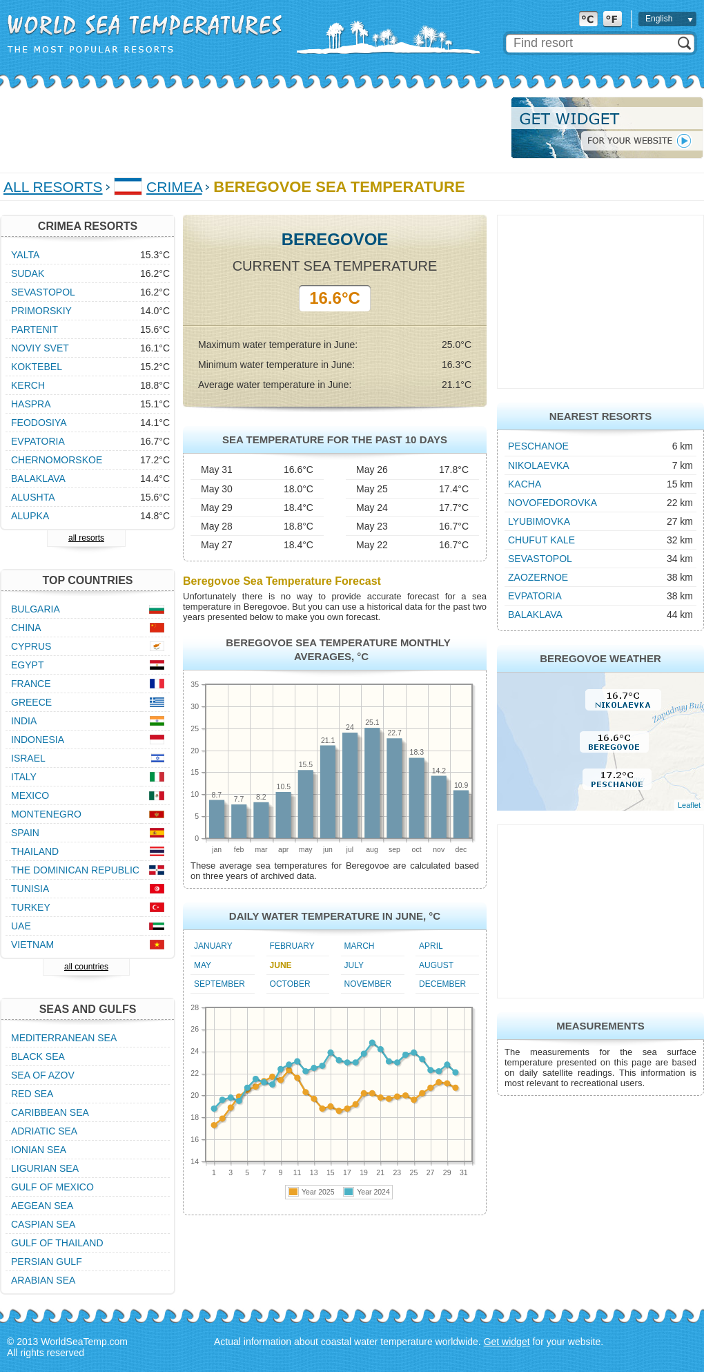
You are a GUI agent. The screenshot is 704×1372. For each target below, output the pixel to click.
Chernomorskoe (56, 459)
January (213, 946)
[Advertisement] (251, 128)
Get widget (507, 1341)
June (281, 965)
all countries (86, 967)
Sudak (27, 273)
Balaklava (535, 614)
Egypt (27, 664)
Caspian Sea (43, 1224)
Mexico (30, 795)
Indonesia (37, 739)
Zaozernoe (538, 577)
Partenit (34, 329)
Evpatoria (535, 595)
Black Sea (38, 1056)
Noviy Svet (40, 348)
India (24, 720)
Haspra (31, 403)
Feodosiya (39, 422)
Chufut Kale (541, 539)
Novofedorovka (552, 502)
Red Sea (32, 1093)
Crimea (174, 187)
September (219, 984)
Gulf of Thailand (57, 1242)
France (31, 683)
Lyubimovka (539, 521)
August (436, 965)
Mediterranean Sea (64, 1037)
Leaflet (689, 805)
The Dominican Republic (75, 870)
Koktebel (36, 366)
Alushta (33, 497)
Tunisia (30, 888)
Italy (24, 776)
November (368, 984)
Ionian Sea (38, 1149)
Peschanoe (538, 446)
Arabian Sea (43, 1280)
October (290, 984)
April (431, 946)
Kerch (28, 385)
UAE (21, 925)
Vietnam (32, 944)
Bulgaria (35, 609)
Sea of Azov (43, 1075)
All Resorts (53, 187)
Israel (28, 758)
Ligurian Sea (45, 1168)
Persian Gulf (46, 1261)
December (442, 984)
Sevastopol (540, 558)
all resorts (86, 538)
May (202, 965)
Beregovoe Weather (600, 658)
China (26, 627)
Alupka (30, 515)
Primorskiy (41, 310)
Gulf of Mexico (52, 1186)
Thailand (35, 851)
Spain (25, 832)
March (359, 946)
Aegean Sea (42, 1205)
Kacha (524, 484)
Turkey (30, 907)
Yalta (25, 254)
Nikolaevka (538, 465)
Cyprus (31, 646)
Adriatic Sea (44, 1131)
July (354, 965)
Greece (31, 702)
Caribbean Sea (50, 1112)
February (292, 946)
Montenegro (46, 814)
